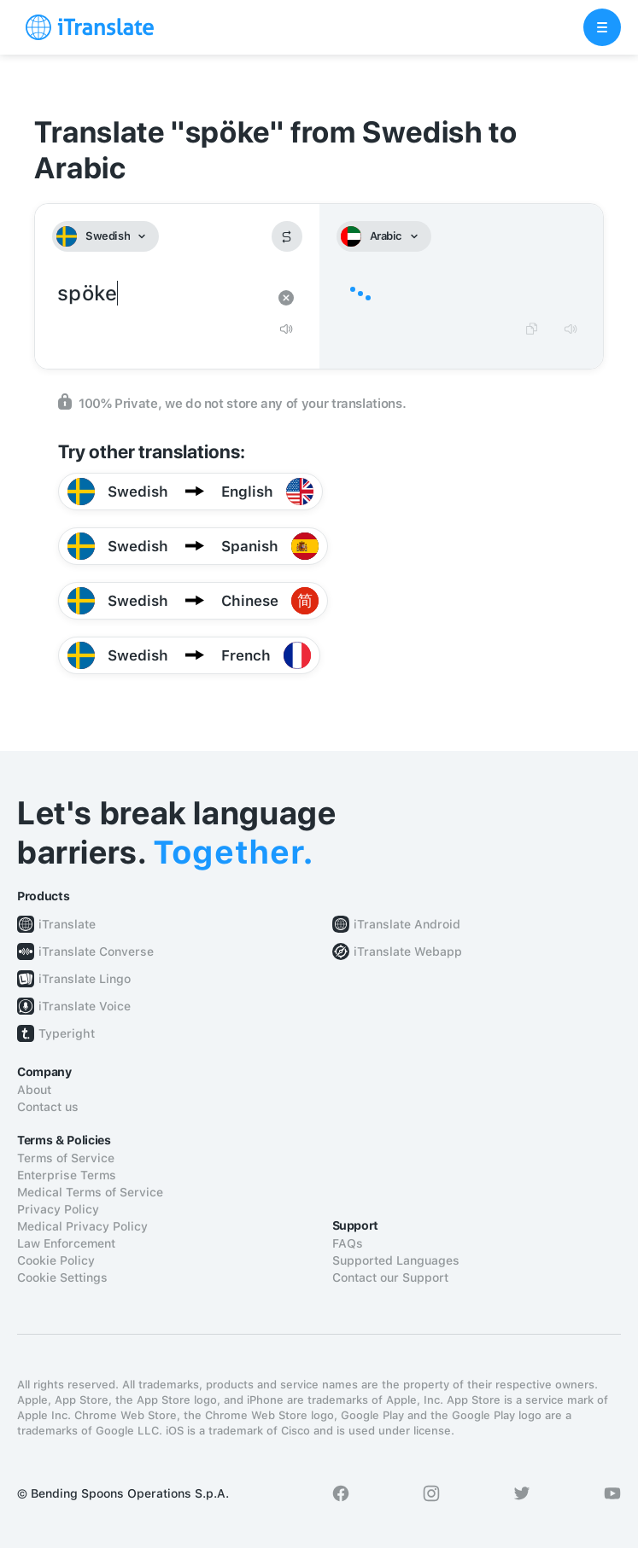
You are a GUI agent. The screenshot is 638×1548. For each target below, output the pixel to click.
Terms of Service (65, 1158)
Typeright (66, 1033)
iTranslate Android (407, 924)
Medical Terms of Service (90, 1192)
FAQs (347, 1243)
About (34, 1090)
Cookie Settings (62, 1277)
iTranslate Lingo (84, 979)
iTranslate (67, 924)
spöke (160, 294)
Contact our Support (390, 1277)
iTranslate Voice (84, 1006)
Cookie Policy (56, 1260)
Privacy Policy (58, 1209)
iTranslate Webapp (408, 951)
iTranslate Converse (96, 951)
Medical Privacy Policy (82, 1226)
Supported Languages (395, 1260)
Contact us (48, 1107)
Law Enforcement (66, 1243)
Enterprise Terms (66, 1175)
